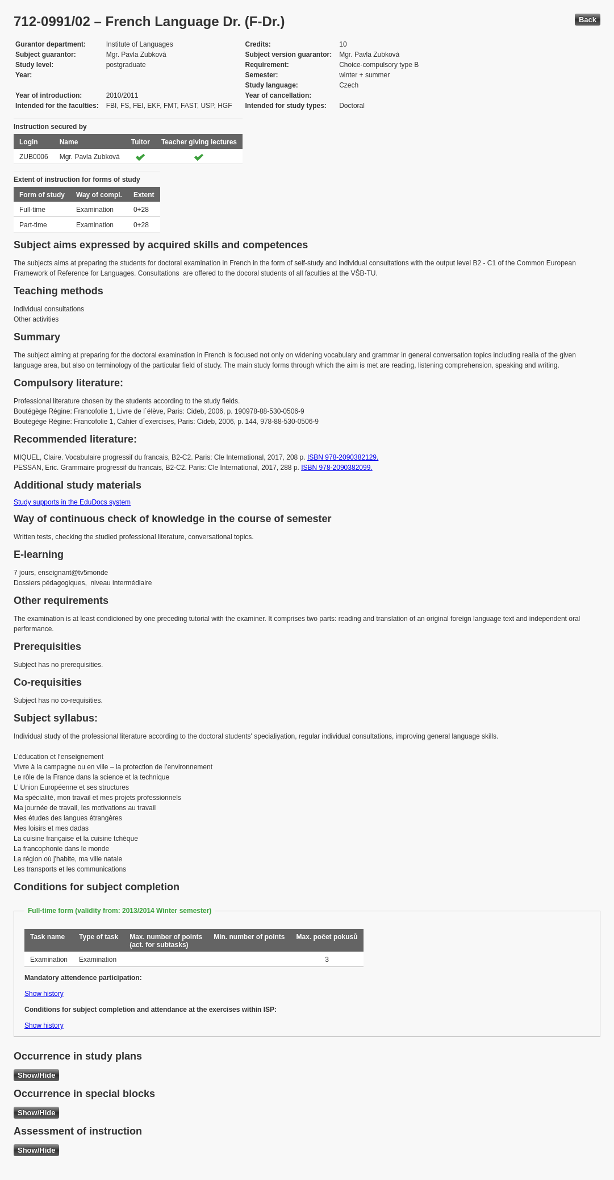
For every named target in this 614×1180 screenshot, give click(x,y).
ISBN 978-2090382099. (336, 468)
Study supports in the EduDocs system (72, 502)
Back (587, 19)
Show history (44, 994)
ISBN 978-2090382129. (342, 457)
